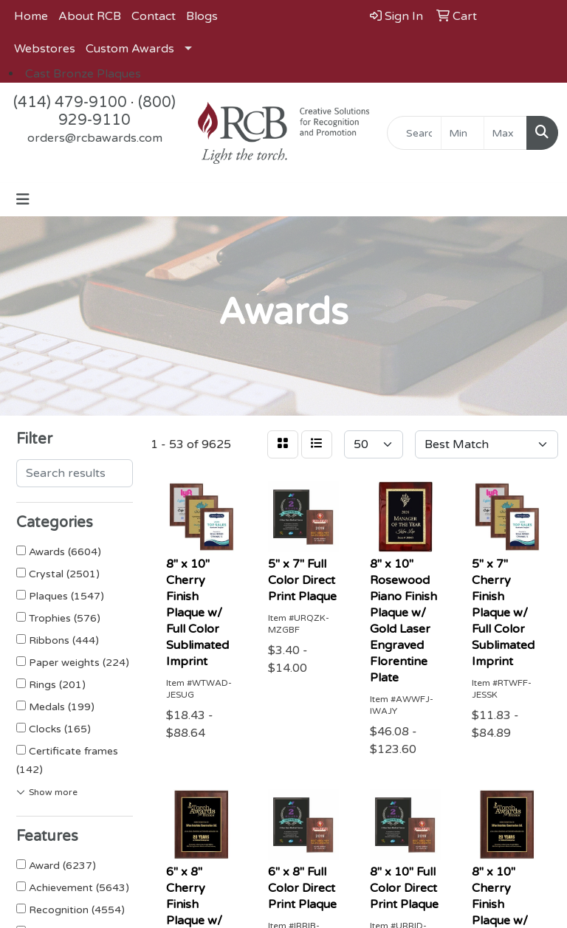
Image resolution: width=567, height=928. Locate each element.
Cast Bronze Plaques (83, 73)
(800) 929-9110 (117, 111)
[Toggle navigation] (22, 199)
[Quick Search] (414, 133)
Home (31, 16)
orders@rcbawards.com (94, 138)
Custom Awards (130, 48)
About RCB (89, 16)
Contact (153, 16)
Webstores (44, 48)
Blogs (202, 16)
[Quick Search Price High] (505, 133)
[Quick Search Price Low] (462, 133)
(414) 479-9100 (70, 102)
